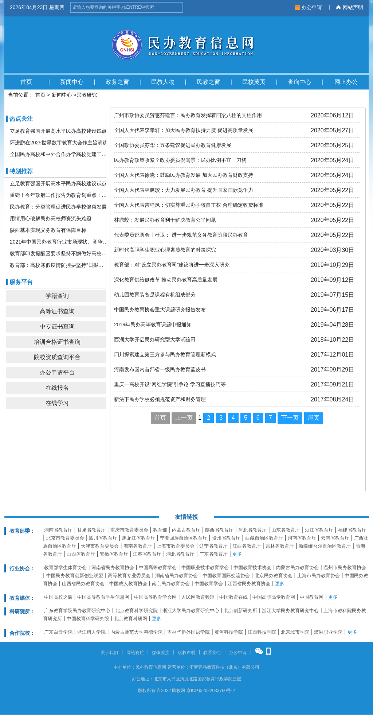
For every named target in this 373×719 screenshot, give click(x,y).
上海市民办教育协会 (318, 575)
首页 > (42, 95)
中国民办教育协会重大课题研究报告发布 (160, 309)
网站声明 (349, 7)
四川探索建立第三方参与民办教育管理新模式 (165, 354)
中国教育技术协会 (252, 567)
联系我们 (212, 652)
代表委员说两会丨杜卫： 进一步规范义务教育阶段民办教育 (181, 235)
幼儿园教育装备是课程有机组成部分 (155, 295)
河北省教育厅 (252, 530)
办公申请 (309, 7)
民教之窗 (208, 82)
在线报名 (57, 388)
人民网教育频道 (198, 597)
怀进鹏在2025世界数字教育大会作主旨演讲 (59, 142)
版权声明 (186, 652)
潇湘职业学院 (328, 632)
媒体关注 (160, 652)
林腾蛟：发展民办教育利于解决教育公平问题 (165, 220)
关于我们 (109, 652)
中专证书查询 (57, 326)
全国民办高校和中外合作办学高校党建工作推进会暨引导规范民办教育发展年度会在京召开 (59, 154)
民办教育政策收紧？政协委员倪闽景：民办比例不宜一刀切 (180, 160)
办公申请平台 (57, 372)
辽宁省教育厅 (213, 546)
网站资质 (135, 652)
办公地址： (143, 678)
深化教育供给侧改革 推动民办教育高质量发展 (165, 280)
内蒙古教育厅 (186, 530)
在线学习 (57, 403)
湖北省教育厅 (180, 554)
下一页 (290, 418)
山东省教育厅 (285, 530)
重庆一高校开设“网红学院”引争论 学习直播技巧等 (170, 384)
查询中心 (299, 82)
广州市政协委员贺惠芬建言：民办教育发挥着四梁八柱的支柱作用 (188, 115)
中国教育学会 (209, 583)
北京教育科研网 (130, 618)
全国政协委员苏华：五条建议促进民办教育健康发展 (172, 145)
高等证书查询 (57, 311)
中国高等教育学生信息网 (103, 597)
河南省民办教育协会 (112, 567)
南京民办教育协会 (171, 583)
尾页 (313, 418)
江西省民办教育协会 (249, 583)
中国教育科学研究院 (88, 618)
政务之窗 (117, 82)
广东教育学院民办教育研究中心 (77, 610)
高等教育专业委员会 (129, 575)
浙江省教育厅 (319, 530)
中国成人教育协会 (128, 583)
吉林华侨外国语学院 (188, 632)
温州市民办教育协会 (344, 567)
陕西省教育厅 (219, 530)
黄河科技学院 (229, 632)
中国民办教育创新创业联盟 (74, 575)
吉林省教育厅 (280, 546)
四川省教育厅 (103, 538)
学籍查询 (57, 296)
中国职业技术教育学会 (205, 567)
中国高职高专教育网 (273, 597)
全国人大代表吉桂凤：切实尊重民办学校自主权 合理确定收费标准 (188, 205)
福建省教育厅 (352, 530)
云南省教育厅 (335, 538)
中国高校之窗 (58, 597)
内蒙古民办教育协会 (297, 567)
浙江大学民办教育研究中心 (190, 610)
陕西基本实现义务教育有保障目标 (48, 230)
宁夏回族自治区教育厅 (183, 538)
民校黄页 (254, 82)
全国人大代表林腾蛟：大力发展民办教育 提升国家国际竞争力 (183, 190)
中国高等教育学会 (158, 567)
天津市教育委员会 (100, 546)
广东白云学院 (58, 632)
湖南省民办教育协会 (176, 575)
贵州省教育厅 (226, 538)
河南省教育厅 (302, 538)
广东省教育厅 (213, 554)
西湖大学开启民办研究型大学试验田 (155, 339)
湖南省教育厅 (58, 530)
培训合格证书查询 (57, 342)
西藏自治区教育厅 (264, 538)
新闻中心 (71, 82)
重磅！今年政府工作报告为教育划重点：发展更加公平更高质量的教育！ (59, 195)
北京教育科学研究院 (136, 610)
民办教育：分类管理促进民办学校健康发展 (58, 207)
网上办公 (346, 82)
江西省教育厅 (246, 546)
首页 (26, 82)
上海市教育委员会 (176, 546)
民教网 (178, 690)
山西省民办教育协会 (83, 583)
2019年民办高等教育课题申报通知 (153, 324)
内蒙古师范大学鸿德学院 (136, 632)
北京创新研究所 (240, 610)
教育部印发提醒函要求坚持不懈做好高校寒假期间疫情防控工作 (59, 253)
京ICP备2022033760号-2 (210, 690)
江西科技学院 (262, 632)
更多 (237, 554)
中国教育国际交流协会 (226, 575)
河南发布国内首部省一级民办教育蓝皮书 (160, 369)
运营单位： (178, 667)
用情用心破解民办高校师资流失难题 (50, 218)
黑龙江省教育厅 (138, 538)
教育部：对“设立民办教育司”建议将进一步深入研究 (171, 265)
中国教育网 (311, 597)
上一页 (184, 418)
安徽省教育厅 (114, 554)
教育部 (160, 530)
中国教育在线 (233, 597)
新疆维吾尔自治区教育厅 (325, 546)
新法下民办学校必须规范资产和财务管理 (160, 399)
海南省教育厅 (137, 546)
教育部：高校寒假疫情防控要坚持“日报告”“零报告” (59, 265)
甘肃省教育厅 (91, 530)
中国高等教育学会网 (155, 597)
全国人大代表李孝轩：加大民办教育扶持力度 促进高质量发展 (183, 130)
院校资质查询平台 (57, 357)
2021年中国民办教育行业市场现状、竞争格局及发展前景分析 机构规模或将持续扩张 (59, 242)
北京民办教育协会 (273, 575)
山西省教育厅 (81, 554)
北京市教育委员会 (65, 538)
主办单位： (125, 667)
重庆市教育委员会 (129, 530)
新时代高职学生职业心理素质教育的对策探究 (165, 250)
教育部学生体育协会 (65, 567)
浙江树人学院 (91, 632)
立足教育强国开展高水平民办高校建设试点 (58, 131)
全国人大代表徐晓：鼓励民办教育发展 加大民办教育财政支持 (183, 175)
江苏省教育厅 (147, 554)
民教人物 (162, 82)
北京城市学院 (295, 632)
